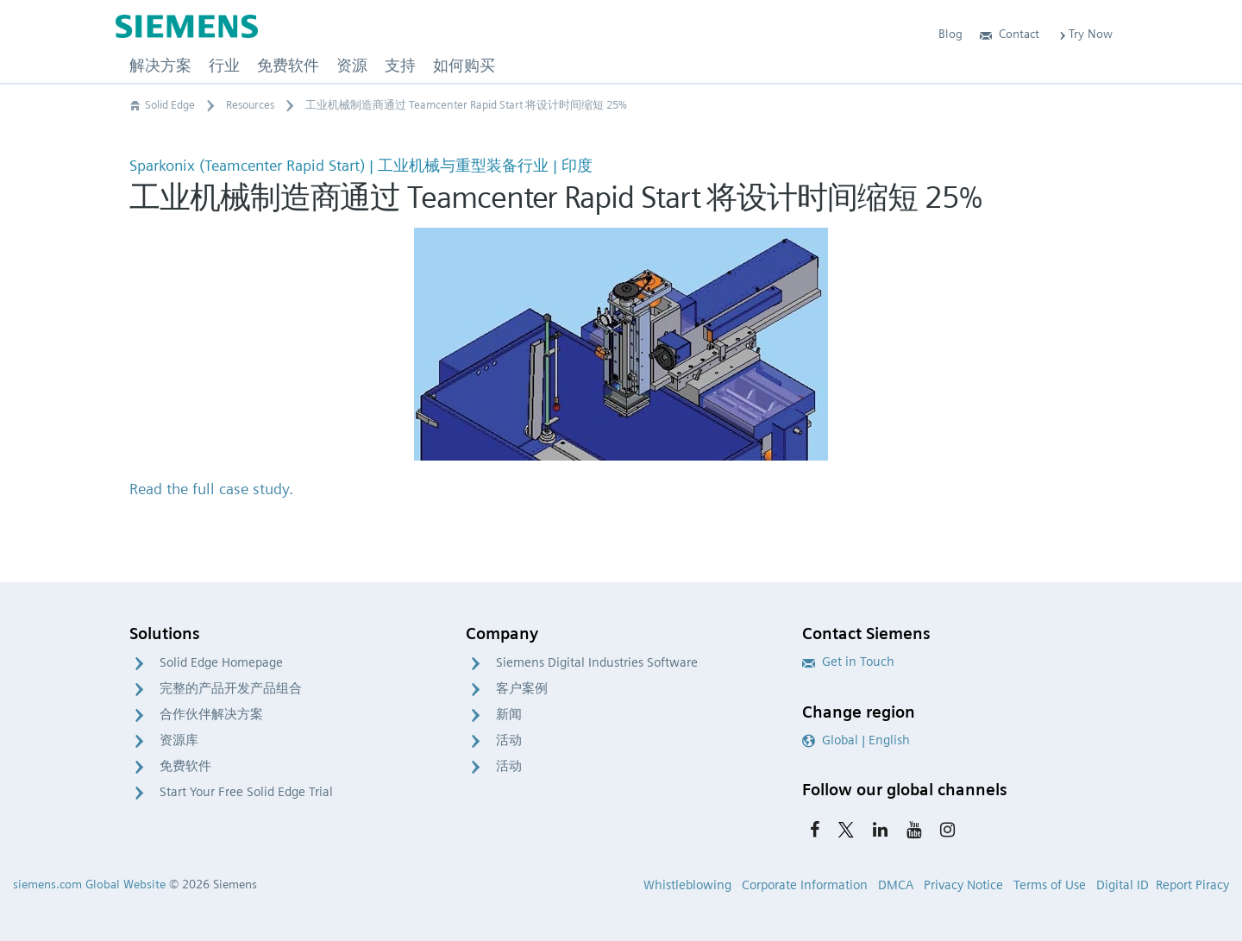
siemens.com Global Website (89, 884)
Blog (950, 34)
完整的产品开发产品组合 (231, 688)
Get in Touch (848, 661)
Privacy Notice (963, 885)
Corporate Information (805, 885)
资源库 (179, 740)
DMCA (895, 885)
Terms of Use (1049, 885)
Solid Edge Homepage (221, 662)
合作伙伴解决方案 (211, 714)
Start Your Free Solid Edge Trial (246, 792)
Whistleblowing (687, 885)
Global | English (856, 740)
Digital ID (1122, 885)
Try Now (1085, 34)
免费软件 (185, 766)
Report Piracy (1192, 885)
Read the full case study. (211, 489)
